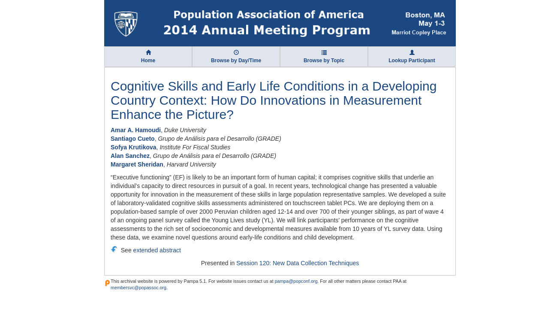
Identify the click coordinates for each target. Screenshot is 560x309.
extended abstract (157, 250)
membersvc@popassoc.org (138, 287)
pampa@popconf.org (296, 281)
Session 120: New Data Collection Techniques (297, 263)
